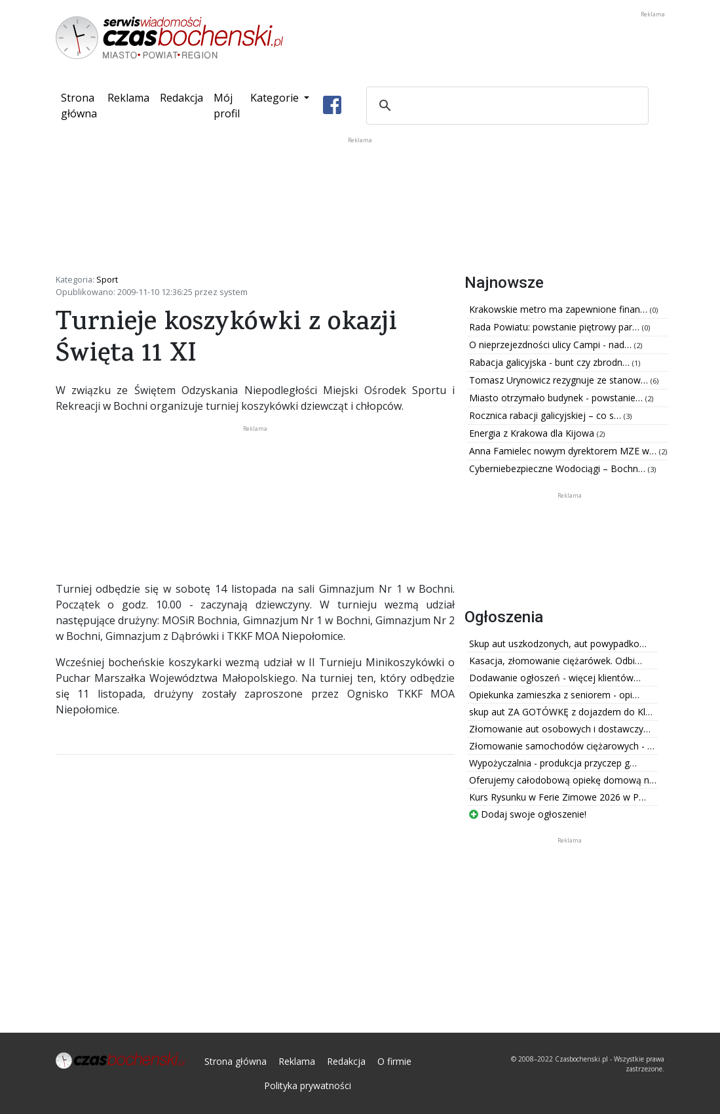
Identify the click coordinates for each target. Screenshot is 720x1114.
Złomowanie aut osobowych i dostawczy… (560, 729)
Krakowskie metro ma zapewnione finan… (559, 309)
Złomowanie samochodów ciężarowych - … (561, 746)
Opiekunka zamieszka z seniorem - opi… (554, 694)
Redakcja (181, 97)
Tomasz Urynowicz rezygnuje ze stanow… (560, 380)
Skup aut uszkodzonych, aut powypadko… (558, 643)
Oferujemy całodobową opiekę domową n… (562, 780)
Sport (107, 279)
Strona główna (81, 105)
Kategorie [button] (275, 97)
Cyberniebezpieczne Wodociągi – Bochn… (558, 468)
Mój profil (227, 105)
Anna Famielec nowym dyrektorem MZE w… (564, 451)
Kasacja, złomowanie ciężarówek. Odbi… (555, 660)
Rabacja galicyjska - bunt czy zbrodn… (550, 362)
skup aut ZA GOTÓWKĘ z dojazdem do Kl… (561, 712)
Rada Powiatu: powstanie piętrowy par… (555, 327)
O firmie (394, 1061)
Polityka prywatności (307, 1085)
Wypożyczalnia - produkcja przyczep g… (553, 763)
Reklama (128, 97)
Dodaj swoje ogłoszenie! (527, 814)
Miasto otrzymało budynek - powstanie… (557, 397)
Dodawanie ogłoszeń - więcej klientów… (555, 677)
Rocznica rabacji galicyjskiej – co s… (546, 415)
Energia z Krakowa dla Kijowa (533, 433)
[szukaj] (505, 105)
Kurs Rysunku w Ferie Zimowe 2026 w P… (557, 797)
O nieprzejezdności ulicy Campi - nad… (551, 344)
